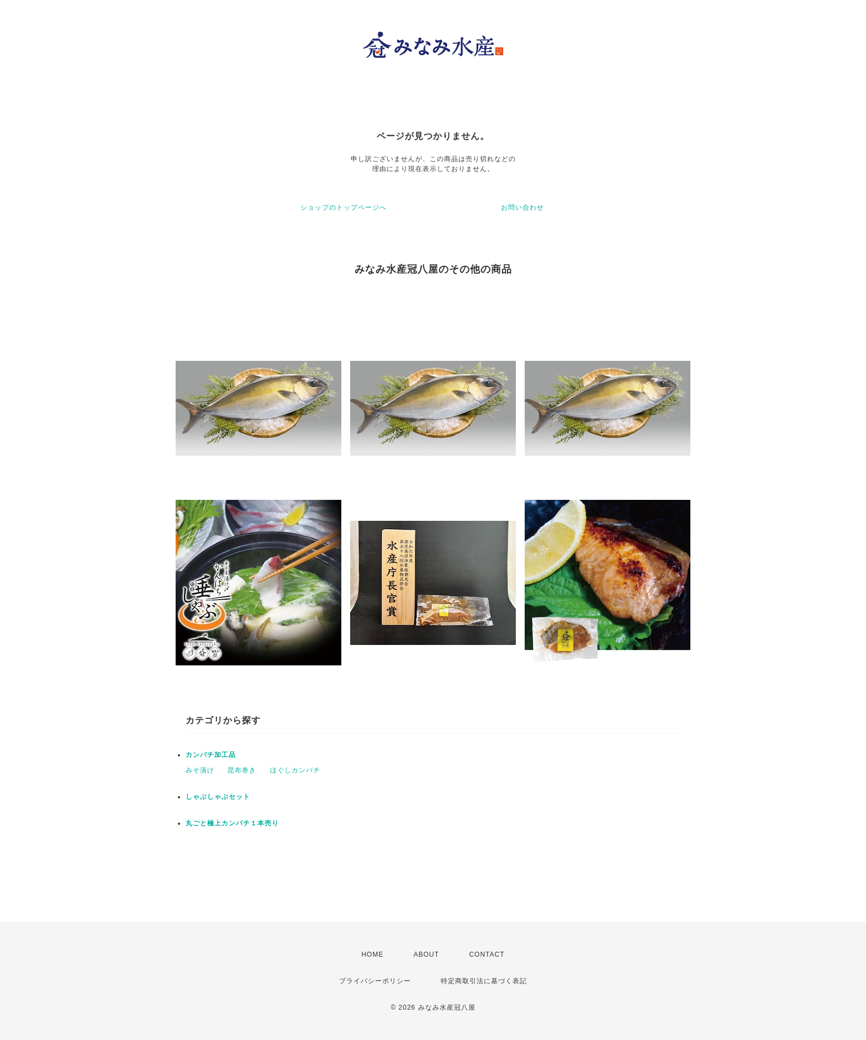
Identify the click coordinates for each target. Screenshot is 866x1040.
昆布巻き (242, 770)
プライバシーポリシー (375, 981)
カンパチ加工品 (211, 755)
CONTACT (486, 954)
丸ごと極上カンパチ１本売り (232, 823)
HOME (372, 954)
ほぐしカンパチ (295, 770)
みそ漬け (200, 770)
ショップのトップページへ (343, 207)
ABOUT (426, 954)
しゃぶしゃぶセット (218, 797)
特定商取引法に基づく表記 (484, 981)
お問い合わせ (522, 207)
